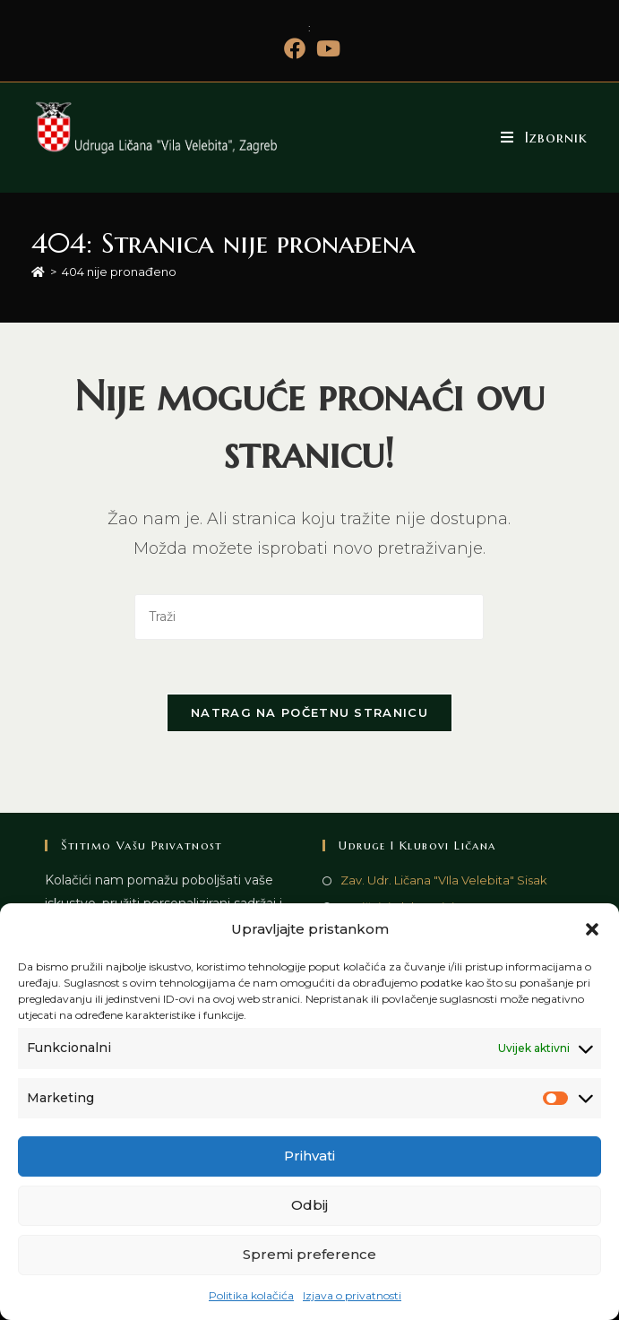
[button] (592, 929)
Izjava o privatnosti (352, 1295)
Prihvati (309, 1155)
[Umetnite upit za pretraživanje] (309, 617)
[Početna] (38, 271)
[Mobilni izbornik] (544, 137)
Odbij (309, 1204)
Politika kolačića (251, 1295)
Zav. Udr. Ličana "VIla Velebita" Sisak (443, 880)
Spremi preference (309, 1254)
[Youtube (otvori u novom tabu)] (325, 48)
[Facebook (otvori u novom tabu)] (295, 48)
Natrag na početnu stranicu (309, 712)
